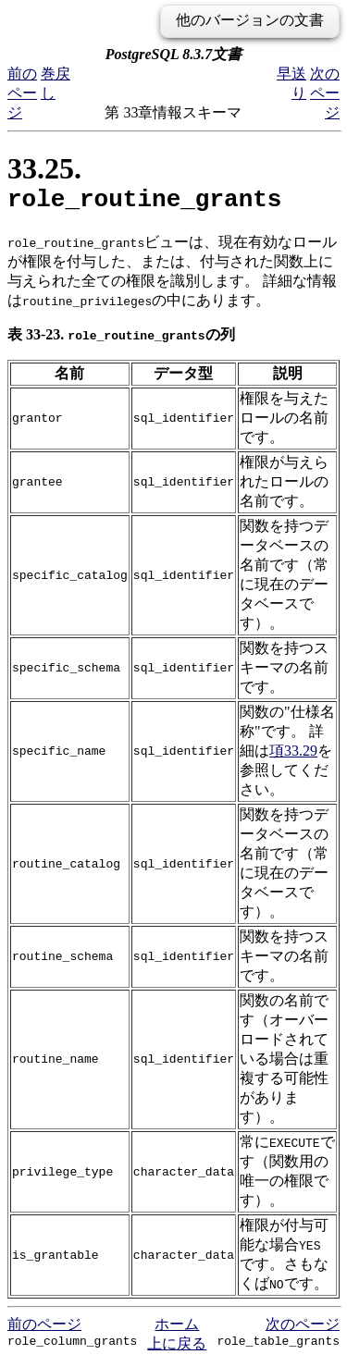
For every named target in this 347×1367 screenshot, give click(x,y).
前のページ (22, 93)
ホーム (177, 1329)
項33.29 (293, 756)
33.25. (144, 185)
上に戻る (176, 1349)
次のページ (325, 93)
